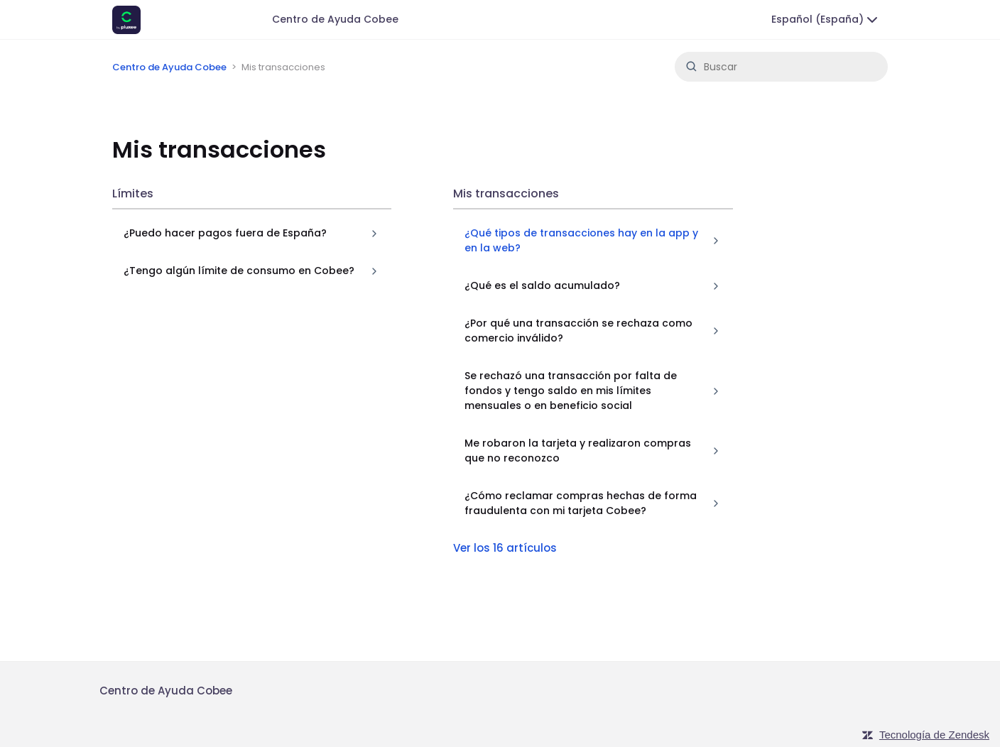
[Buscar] (781, 67)
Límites (132, 193)
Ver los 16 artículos (505, 547)
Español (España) (826, 19)
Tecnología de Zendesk (934, 735)
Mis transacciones (506, 193)
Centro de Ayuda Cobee (335, 19)
